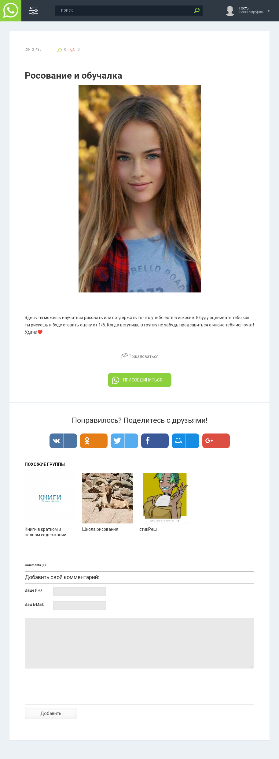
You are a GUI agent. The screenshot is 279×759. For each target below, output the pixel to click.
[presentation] (71, 697)
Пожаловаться (139, 356)
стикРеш (148, 529)
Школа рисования (100, 529)
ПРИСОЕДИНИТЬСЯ (137, 380)
